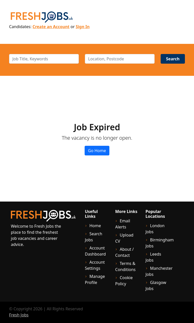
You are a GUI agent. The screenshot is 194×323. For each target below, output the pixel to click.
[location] (120, 59)
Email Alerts (122, 224)
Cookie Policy (124, 280)
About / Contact (124, 252)
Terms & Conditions (125, 266)
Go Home (97, 150)
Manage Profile (95, 279)
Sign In (83, 26)
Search (172, 59)
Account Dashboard (95, 251)
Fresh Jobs (19, 315)
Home (95, 225)
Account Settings (95, 265)
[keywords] (44, 59)
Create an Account (51, 26)
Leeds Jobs (153, 257)
